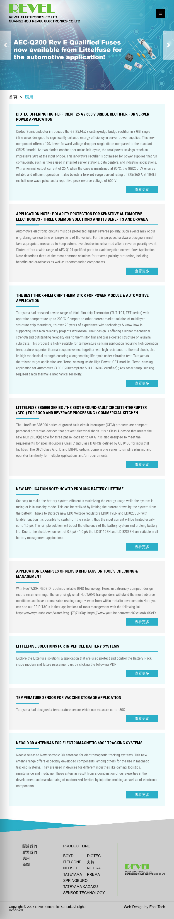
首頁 (13, 97)
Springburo (75, 881)
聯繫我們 (29, 852)
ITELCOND (72, 862)
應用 (26, 858)
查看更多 (142, 189)
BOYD (68, 856)
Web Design (133, 907)
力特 (90, 862)
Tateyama (72, 874)
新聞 (26, 864)
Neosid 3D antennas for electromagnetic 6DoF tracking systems (79, 742)
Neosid (70, 868)
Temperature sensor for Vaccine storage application (68, 697)
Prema (93, 874)
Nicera (94, 868)
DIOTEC (94, 856)
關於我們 (29, 846)
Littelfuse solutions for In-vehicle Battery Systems (67, 646)
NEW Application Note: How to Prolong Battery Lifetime (69, 488)
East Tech (157, 907)
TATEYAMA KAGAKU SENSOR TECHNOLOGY (84, 890)
